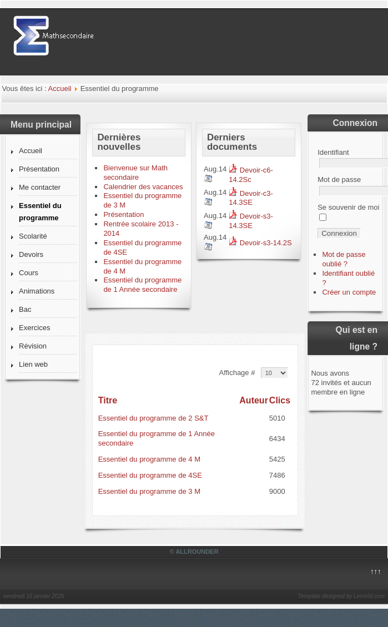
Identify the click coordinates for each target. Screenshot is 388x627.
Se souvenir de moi (348, 207)
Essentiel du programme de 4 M (149, 459)
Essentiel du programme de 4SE (150, 475)
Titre (107, 400)
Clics (279, 400)
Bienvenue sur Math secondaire (135, 172)
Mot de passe (339, 179)
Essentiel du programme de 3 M (149, 491)
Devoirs (31, 254)
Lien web (33, 364)
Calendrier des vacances (143, 187)
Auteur (253, 400)
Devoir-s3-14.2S (260, 243)
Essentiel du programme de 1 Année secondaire (142, 285)
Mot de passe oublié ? (343, 259)
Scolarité (33, 236)
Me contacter (40, 187)
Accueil (60, 88)
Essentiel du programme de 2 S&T (153, 418)
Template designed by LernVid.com (341, 596)
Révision (33, 346)
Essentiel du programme (40, 211)
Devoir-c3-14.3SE (251, 198)
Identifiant (333, 152)
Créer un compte (349, 292)
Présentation (39, 169)
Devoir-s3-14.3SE (251, 221)
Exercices (34, 327)
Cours (28, 273)
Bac (25, 309)
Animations (36, 291)
